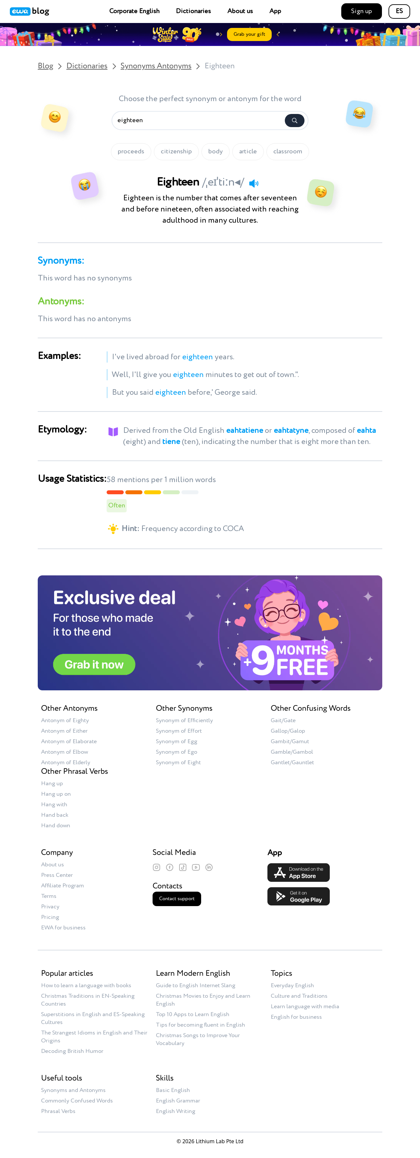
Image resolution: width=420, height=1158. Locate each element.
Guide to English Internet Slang (195, 986)
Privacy (50, 907)
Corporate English (134, 11)
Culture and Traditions (299, 996)
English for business (296, 1017)
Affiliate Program (62, 886)
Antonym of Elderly (65, 763)
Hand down (55, 826)
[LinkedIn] (209, 867)
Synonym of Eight (178, 763)
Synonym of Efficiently (184, 721)
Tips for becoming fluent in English (200, 1025)
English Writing (175, 1111)
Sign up (361, 11)
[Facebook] (170, 867)
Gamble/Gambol (292, 752)
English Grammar (178, 1101)
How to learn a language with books (86, 986)
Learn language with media (305, 1007)
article (248, 151)
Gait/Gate (283, 721)
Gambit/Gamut (290, 742)
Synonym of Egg (176, 742)
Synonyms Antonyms (156, 66)
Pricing (50, 917)
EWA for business (63, 928)
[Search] (294, 120)
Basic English (173, 1090)
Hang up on (56, 794)
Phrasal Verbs (58, 1111)
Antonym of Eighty (65, 721)
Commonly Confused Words (77, 1101)
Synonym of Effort (179, 731)
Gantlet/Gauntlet (292, 763)
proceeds (131, 151)
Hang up (52, 784)
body (215, 151)
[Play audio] (253, 183)
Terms (48, 896)
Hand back (54, 815)
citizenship (176, 151)
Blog (45, 66)
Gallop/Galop (288, 731)
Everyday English (292, 986)
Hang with (54, 805)
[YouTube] (196, 867)
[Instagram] (156, 867)
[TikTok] (183, 867)
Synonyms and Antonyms (73, 1090)
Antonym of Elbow (64, 752)
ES (399, 11)
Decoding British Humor (72, 1051)
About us (240, 11)
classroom (287, 151)
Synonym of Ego (176, 752)
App (275, 11)
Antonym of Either (64, 731)
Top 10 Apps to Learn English (192, 1014)
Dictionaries (193, 11)
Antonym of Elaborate (69, 742)
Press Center (57, 875)
